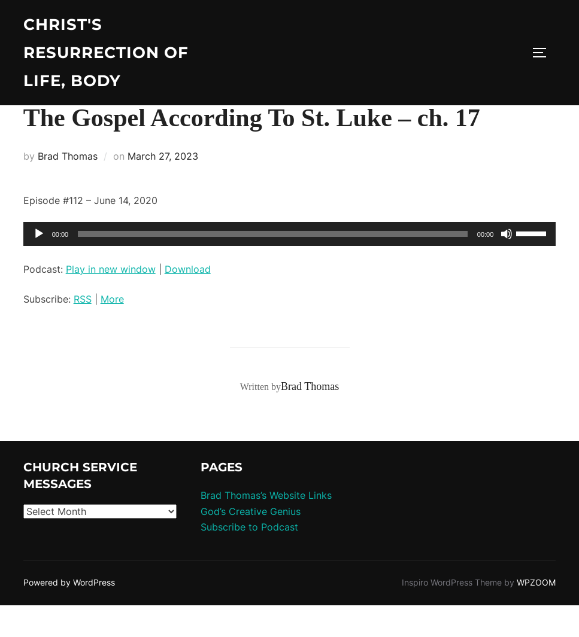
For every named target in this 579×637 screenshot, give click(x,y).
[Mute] (507, 266)
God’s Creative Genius (251, 543)
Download (188, 301)
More (112, 331)
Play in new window (111, 301)
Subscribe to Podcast (249, 559)
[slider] (273, 266)
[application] (289, 266)
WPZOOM (536, 614)
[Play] (39, 266)
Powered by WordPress (69, 614)
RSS (83, 331)
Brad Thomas (68, 188)
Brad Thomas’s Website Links (266, 528)
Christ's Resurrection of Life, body (106, 52)
